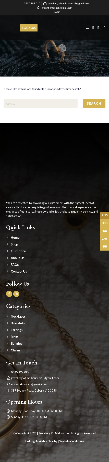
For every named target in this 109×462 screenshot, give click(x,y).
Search (94, 103)
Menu (87, 28)
